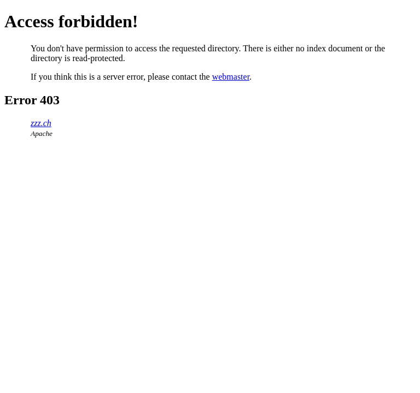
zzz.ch (41, 123)
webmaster (230, 76)
